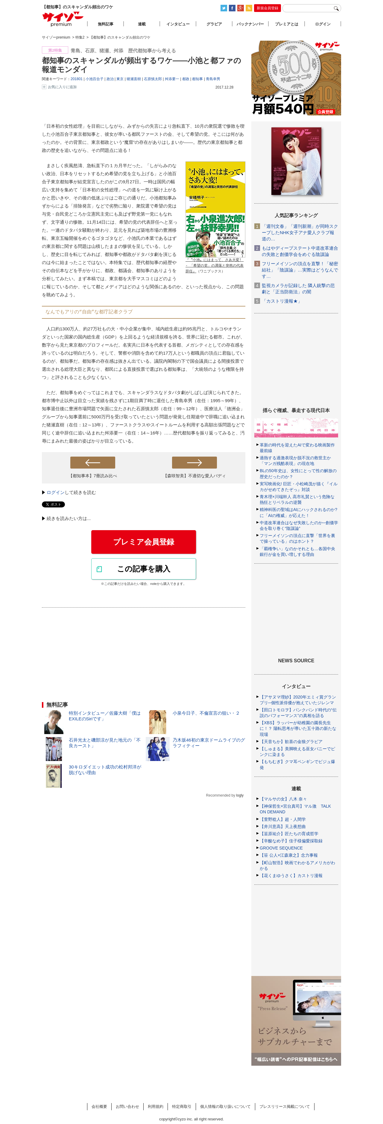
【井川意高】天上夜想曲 (283, 826)
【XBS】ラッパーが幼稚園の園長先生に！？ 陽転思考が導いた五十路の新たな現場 (298, 728)
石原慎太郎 (153, 79)
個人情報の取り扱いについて (225, 1106)
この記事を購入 (143, 569)
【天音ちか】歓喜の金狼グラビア (291, 741)
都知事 (197, 79)
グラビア (214, 24)
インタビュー (178, 24)
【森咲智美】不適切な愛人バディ (194, 475)
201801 (77, 79)
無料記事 (105, 24)
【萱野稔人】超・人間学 (283, 819)
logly (240, 795)
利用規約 (155, 1106)
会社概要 (99, 1106)
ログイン (56, 492)
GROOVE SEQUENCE (281, 848)
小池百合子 (95, 79)
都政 (185, 79)
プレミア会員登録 (143, 542)
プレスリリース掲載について (284, 1106)
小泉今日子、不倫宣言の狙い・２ (206, 713)
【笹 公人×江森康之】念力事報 (289, 855)
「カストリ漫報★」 (282, 301)
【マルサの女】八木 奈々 (283, 799)
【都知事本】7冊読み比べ (93, 475)
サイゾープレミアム (63, 19)
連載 (142, 24)
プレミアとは (286, 24)
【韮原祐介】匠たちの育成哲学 (289, 833)
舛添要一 (172, 79)
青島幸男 (213, 79)
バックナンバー (250, 24)
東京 (120, 79)
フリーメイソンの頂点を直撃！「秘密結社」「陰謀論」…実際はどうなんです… (300, 270)
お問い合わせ (127, 1106)
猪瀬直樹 (134, 79)
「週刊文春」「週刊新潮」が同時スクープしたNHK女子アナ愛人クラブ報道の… (300, 232)
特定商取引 (182, 1106)
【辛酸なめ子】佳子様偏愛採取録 (291, 840)
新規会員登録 (267, 8)
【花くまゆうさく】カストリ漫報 (291, 875)
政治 (110, 79)
